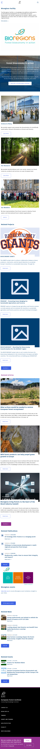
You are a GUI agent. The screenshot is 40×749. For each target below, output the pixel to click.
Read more (5, 268)
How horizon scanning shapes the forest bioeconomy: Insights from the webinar (20, 638)
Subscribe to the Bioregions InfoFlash (20, 83)
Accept (27, 740)
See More (5, 368)
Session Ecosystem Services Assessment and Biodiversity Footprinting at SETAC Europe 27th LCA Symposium (22, 672)
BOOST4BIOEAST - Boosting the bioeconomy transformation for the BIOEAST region (15, 348)
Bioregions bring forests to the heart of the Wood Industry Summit (18, 503)
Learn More (6, 133)
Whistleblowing (5, 731)
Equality (3, 727)
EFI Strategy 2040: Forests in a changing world (20, 537)
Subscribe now (5, 591)
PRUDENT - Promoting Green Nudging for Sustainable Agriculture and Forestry (14, 302)
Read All (5, 564)
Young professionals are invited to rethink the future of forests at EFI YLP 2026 (22, 618)
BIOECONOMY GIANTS (8, 256)
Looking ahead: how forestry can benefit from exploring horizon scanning (22, 628)
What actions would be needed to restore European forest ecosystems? (17, 408)
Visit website (4, 21)
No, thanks (29, 745)
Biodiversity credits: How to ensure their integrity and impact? (21, 556)
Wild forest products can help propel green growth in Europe (18, 456)
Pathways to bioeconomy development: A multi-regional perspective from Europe (21, 546)
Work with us (5, 711)
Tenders (3, 715)
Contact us (4, 707)
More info (11, 746)
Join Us (5, 217)
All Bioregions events (8, 603)
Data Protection (6, 723)
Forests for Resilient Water (16, 662)
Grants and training (7, 719)
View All (5, 645)
